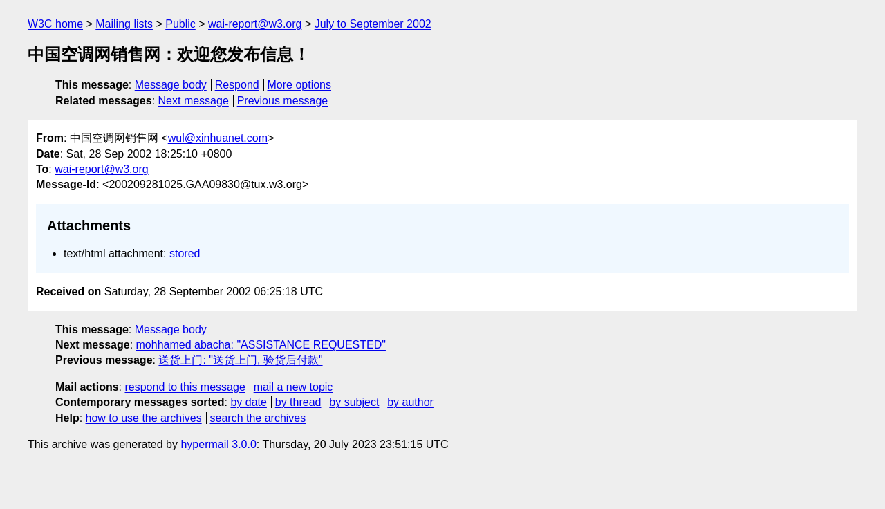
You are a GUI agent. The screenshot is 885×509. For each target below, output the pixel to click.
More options (300, 85)
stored (184, 253)
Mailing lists (124, 24)
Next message (193, 101)
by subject (354, 402)
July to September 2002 (373, 24)
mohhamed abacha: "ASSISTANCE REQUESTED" (261, 345)
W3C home (55, 24)
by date (248, 402)
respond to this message (184, 387)
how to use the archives (144, 418)
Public (180, 24)
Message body (171, 85)
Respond (237, 85)
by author (410, 402)
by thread (298, 402)
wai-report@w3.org (254, 24)
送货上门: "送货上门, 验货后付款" (240, 360)
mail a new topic (293, 387)
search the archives (258, 418)
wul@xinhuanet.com (218, 138)
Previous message (282, 101)
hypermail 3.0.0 (218, 444)
